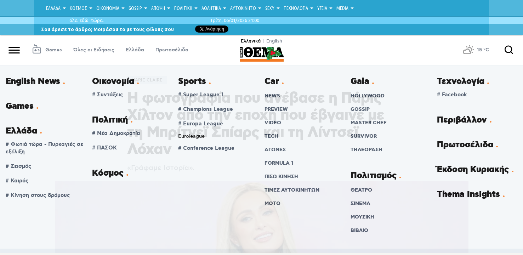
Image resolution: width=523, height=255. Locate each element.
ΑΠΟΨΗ (158, 8)
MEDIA (342, 8)
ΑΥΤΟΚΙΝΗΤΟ (243, 8)
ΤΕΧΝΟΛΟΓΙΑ (296, 8)
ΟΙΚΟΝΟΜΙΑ (107, 8)
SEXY (269, 8)
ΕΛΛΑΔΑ (53, 8)
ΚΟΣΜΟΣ (78, 8)
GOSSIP (135, 8)
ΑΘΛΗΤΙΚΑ (211, 8)
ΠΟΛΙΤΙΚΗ (183, 8)
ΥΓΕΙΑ (322, 8)
